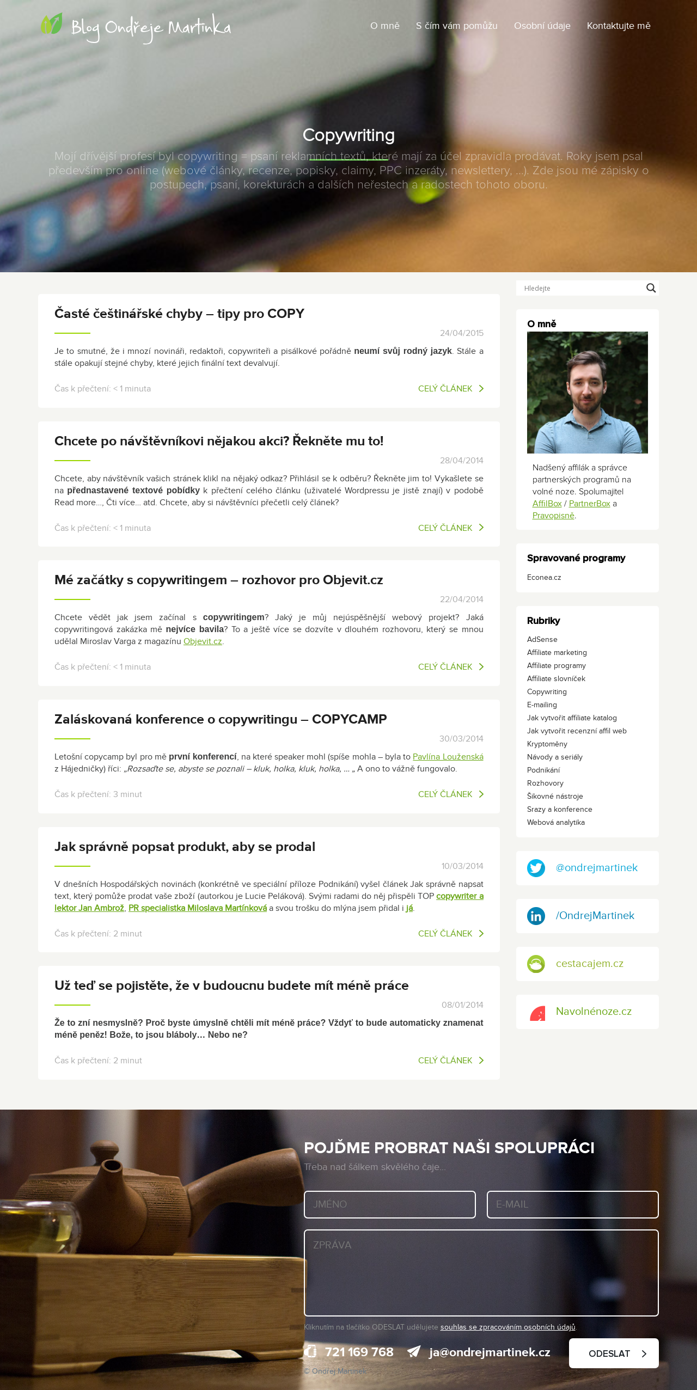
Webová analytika (556, 822)
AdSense (542, 639)
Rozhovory (545, 783)
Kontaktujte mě (619, 26)
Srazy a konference (559, 809)
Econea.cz (544, 577)
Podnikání (543, 770)
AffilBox (547, 503)
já (409, 908)
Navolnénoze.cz (579, 1012)
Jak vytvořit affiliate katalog (572, 717)
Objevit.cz (203, 641)
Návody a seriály (555, 757)
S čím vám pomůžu (457, 26)
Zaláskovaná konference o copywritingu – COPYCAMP (220, 719)
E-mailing (542, 704)
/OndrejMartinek (580, 916)
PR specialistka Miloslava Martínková (198, 908)
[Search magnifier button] (651, 288)
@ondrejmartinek (582, 868)
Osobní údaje (542, 26)
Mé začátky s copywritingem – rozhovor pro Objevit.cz (218, 580)
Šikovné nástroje (555, 796)
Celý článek (451, 388)
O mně (385, 26)
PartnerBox (589, 503)
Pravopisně (553, 515)
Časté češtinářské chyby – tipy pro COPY (179, 313)
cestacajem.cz (575, 964)
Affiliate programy (556, 665)
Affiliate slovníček (556, 678)
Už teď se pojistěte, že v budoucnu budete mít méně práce (231, 985)
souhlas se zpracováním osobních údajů (508, 1327)
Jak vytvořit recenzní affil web (577, 731)
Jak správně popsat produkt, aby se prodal (184, 846)
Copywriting (547, 691)
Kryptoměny (547, 744)
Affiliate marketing (557, 652)
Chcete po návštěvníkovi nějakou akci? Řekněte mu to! (218, 441)
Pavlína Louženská (448, 756)
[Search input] (582, 288)
